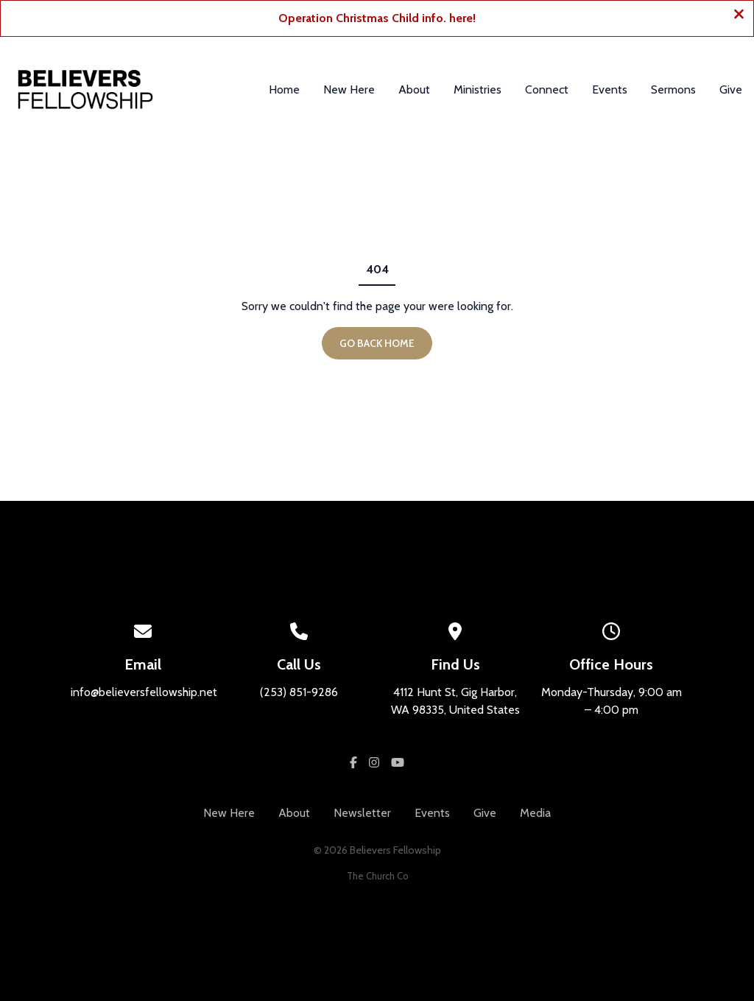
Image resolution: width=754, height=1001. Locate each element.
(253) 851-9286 (299, 692)
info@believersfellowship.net (144, 692)
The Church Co (377, 876)
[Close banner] (738, 16)
